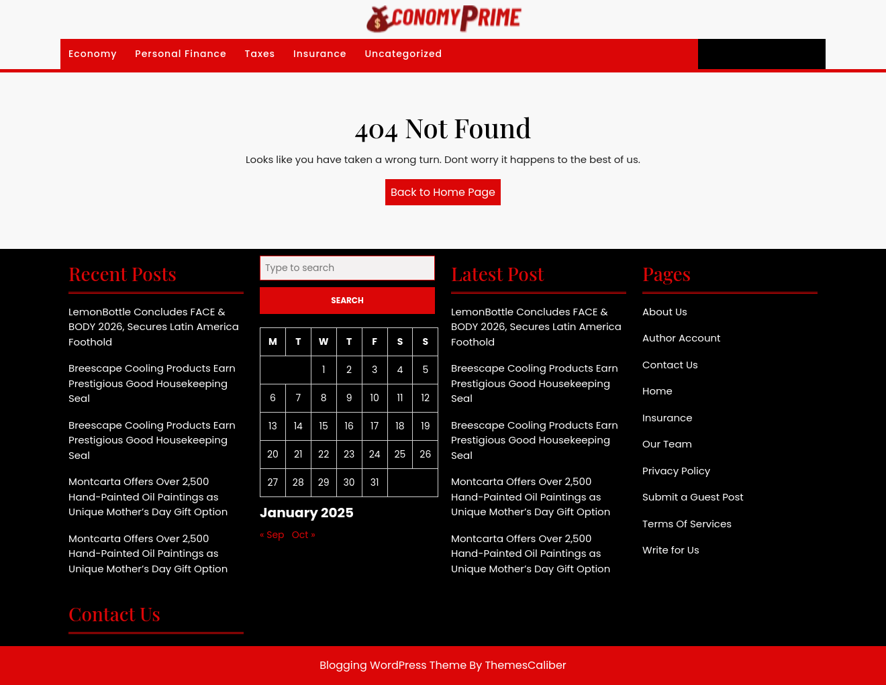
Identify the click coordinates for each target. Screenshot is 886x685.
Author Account (681, 338)
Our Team (667, 444)
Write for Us (670, 550)
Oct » (303, 534)
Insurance (319, 53)
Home (657, 391)
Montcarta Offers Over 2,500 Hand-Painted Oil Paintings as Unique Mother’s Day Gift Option (148, 496)
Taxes (260, 53)
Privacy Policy (676, 471)
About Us (664, 312)
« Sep (272, 534)
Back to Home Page (446, 194)
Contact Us (670, 365)
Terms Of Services (687, 524)
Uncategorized (403, 53)
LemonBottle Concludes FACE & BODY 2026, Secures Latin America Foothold (153, 327)
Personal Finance (180, 53)
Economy (92, 53)
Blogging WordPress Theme (392, 665)
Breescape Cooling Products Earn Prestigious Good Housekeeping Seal (152, 383)
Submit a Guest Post (693, 497)
